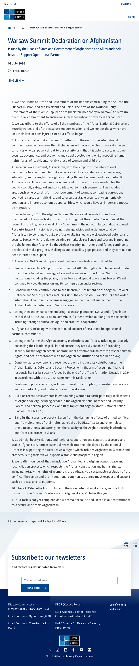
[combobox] (128, 4)
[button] (128, 4)
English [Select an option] (14, 80)
